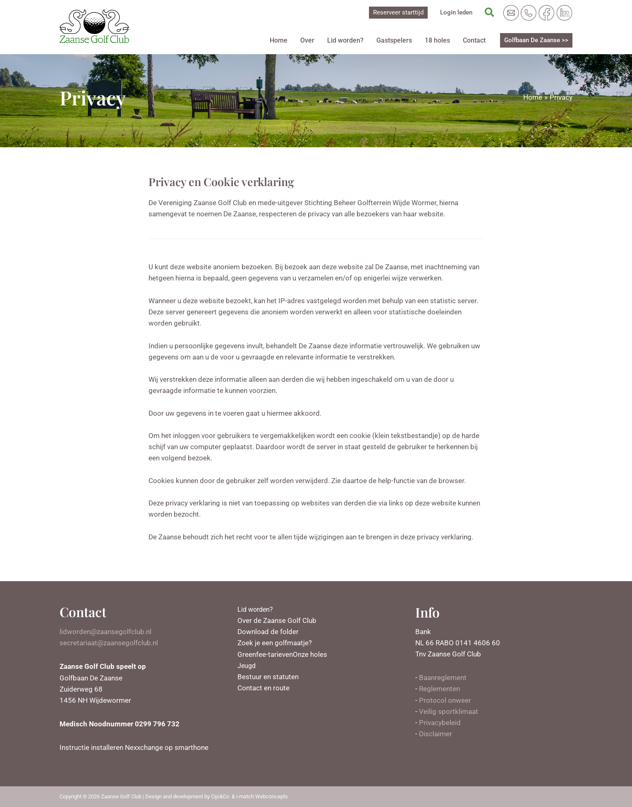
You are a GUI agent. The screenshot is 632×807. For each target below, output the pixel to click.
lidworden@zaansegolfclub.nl (105, 631)
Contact (474, 40)
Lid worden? (349, 40)
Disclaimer (435, 734)
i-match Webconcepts (262, 796)
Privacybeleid (440, 722)
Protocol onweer (445, 700)
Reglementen (439, 689)
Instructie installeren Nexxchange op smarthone (134, 747)
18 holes (439, 40)
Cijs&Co (220, 796)
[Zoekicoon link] (490, 13)
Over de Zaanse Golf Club (276, 620)
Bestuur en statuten (268, 677)
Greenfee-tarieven (265, 654)
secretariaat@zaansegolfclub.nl (109, 643)
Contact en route (263, 688)
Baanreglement (443, 677)
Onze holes (310, 654)
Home (285, 40)
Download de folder (268, 631)
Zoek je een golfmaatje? (274, 643)
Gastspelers (397, 40)
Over (313, 40)
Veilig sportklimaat (448, 711)
